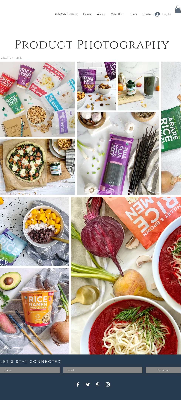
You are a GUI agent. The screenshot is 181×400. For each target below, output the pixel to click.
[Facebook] (78, 384)
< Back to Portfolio (11, 58)
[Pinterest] (97, 384)
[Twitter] (87, 384)
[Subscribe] (163, 370)
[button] (178, 9)
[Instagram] (107, 384)
